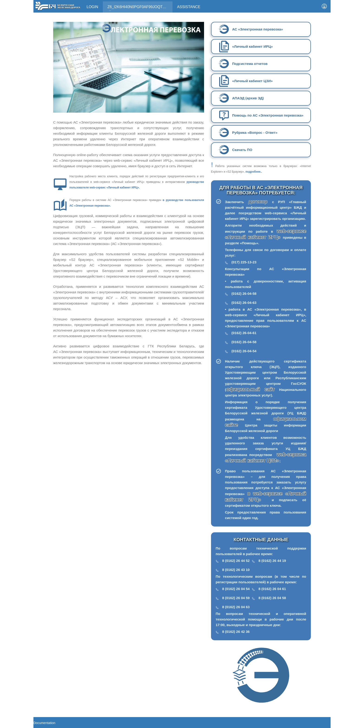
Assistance (188, 7)
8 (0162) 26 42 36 (236, 632)
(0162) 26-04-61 (244, 333)
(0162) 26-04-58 (244, 293)
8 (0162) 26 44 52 (236, 561)
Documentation (44, 723)
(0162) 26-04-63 (244, 303)
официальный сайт (251, 389)
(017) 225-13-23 (244, 262)
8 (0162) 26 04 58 (272, 598)
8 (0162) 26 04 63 (236, 607)
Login (92, 7)
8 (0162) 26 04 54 (236, 589)
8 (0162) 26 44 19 (272, 561)
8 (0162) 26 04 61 (272, 589)
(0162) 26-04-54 (244, 351)
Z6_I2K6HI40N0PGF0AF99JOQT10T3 (139, 8)
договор (260, 201)
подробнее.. (254, 171)
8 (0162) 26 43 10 (236, 570)
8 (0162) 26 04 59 (236, 598)
